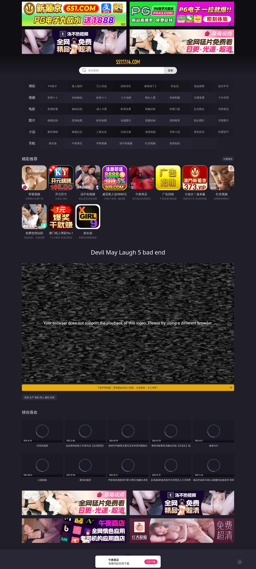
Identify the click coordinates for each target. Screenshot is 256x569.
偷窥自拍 (53, 120)
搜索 (170, 70)
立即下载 (150, 561)
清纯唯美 (174, 120)
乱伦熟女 (199, 109)
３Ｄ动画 (126, 97)
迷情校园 (150, 132)
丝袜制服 (174, 97)
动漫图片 (126, 120)
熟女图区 (199, 120)
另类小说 (174, 132)
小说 (32, 132)
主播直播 (199, 97)
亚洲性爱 (53, 109)
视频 (32, 97)
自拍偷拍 (77, 97)
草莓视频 (101, 143)
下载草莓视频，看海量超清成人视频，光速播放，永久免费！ (164, 388)
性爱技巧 (223, 132)
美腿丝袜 (150, 120)
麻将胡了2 (150, 86)
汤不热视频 (125, 143)
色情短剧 (174, 143)
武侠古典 (126, 132)
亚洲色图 (77, 120)
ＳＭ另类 (223, 97)
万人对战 (101, 86)
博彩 (32, 86)
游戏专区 (126, 86)
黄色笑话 (199, 132)
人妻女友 (101, 132)
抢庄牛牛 (223, 86)
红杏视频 (150, 143)
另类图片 (223, 120)
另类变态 (223, 109)
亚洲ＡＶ (53, 97)
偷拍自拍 (77, 109)
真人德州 (77, 86)
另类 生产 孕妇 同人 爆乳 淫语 (39, 397)
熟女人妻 (150, 97)
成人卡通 (101, 109)
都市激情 (53, 132)
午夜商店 (77, 143)
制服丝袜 (150, 109)
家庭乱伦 (77, 132)
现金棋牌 (199, 86)
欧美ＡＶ (101, 97)
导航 (32, 143)
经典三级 (174, 109)
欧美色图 (101, 120)
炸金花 (175, 86)
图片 (32, 120)
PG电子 (52, 86)
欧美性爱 (126, 109)
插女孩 (53, 143)
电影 (32, 109)
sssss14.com (128, 62)
